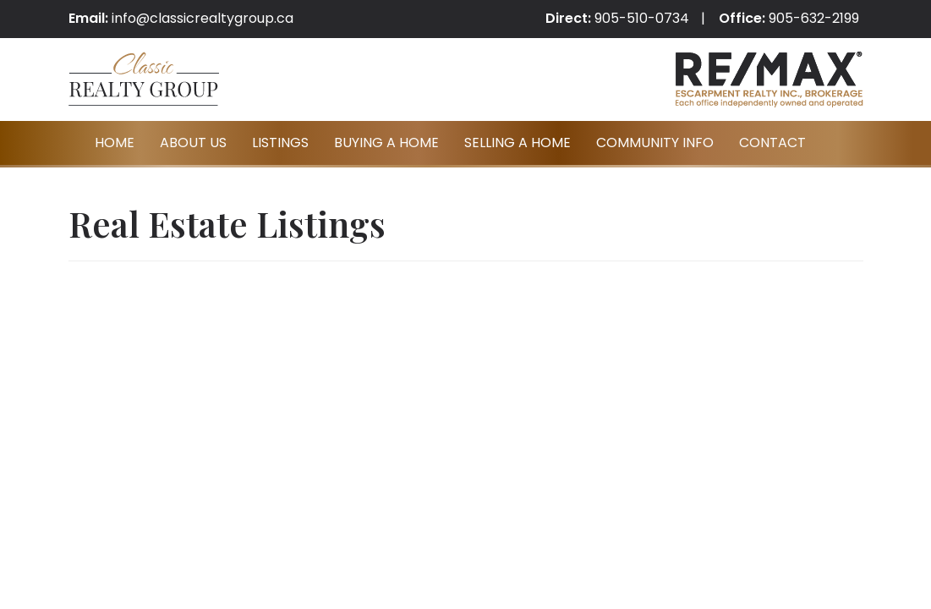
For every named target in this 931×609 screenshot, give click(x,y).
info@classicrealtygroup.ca (202, 18)
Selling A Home (517, 142)
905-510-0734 (641, 18)
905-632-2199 (814, 18)
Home (114, 142)
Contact (772, 142)
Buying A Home (386, 142)
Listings (280, 142)
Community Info (655, 142)
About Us (193, 142)
